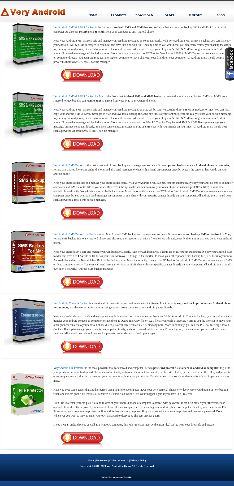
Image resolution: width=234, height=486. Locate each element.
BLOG (221, 15)
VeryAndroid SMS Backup (68, 165)
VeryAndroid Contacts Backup (70, 303)
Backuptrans (115, 477)
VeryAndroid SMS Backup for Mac (73, 234)
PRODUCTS (118, 15)
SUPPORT (195, 15)
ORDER (170, 15)
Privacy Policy (138, 460)
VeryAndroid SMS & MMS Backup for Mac (78, 96)
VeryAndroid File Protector (68, 368)
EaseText (128, 477)
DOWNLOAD (144, 15)
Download (102, 460)
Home (91, 460)
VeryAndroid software (119, 466)
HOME (93, 15)
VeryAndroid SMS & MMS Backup (73, 27)
